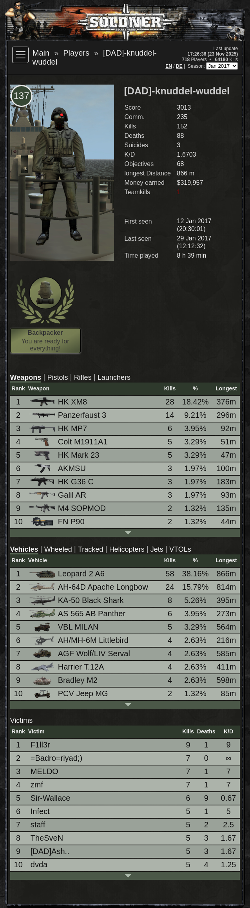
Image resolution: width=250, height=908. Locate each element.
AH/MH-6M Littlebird (80, 640)
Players (76, 53)
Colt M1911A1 (69, 441)
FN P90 (58, 521)
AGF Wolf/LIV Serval (80, 653)
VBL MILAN (65, 627)
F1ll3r (40, 744)
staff (38, 824)
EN (168, 66)
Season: (197, 66)
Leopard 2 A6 (68, 573)
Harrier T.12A (67, 667)
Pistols (57, 377)
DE (179, 66)
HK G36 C (62, 481)
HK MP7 (59, 428)
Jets (156, 549)
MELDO (44, 771)
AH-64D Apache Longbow (89, 587)
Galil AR (58, 495)
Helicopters (127, 549)
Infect (40, 811)
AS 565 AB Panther (78, 613)
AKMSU (58, 468)
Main (41, 53)
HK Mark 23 (65, 455)
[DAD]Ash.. (50, 851)
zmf (37, 784)
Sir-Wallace (51, 798)
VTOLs (180, 549)
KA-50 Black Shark (77, 600)
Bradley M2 (64, 680)
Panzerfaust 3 (68, 415)
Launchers (114, 377)
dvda (39, 864)
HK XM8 (59, 401)
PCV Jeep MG (69, 693)
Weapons (26, 377)
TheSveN (47, 838)
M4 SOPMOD (68, 508)
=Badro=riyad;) (56, 758)
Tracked (90, 549)
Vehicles (24, 549)
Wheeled (58, 549)
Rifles (83, 377)
